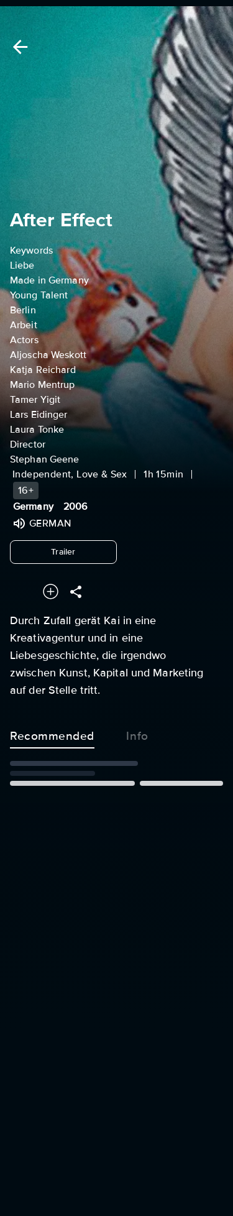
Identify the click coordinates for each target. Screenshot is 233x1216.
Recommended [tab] (52, 733)
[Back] (18, 47)
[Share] (75, 591)
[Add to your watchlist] (50, 591)
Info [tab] (137, 733)
